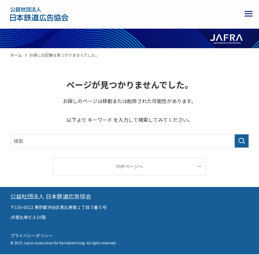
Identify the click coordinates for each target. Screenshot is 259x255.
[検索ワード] (129, 141)
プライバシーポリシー (31, 235)
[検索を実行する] (242, 141)
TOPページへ (129, 166)
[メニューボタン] (248, 14)
